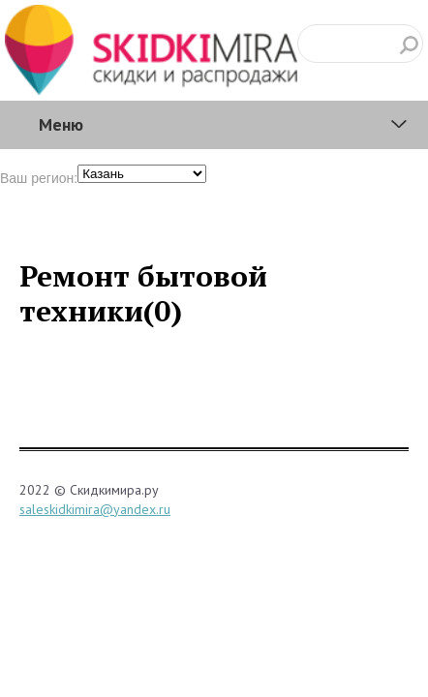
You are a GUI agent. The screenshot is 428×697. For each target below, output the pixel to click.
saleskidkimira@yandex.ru (94, 509)
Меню (61, 124)
